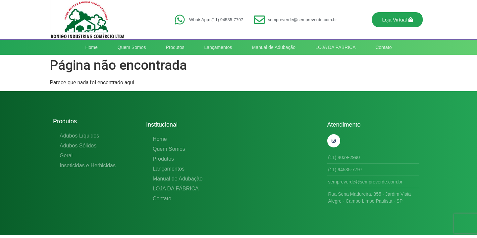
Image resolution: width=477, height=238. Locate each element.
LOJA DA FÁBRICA (335, 47)
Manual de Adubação (274, 47)
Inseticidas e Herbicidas (88, 165)
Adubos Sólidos (78, 145)
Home (91, 47)
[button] (397, 19)
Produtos (175, 47)
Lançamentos (218, 47)
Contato (383, 47)
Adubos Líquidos (79, 136)
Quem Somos (132, 47)
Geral (66, 155)
